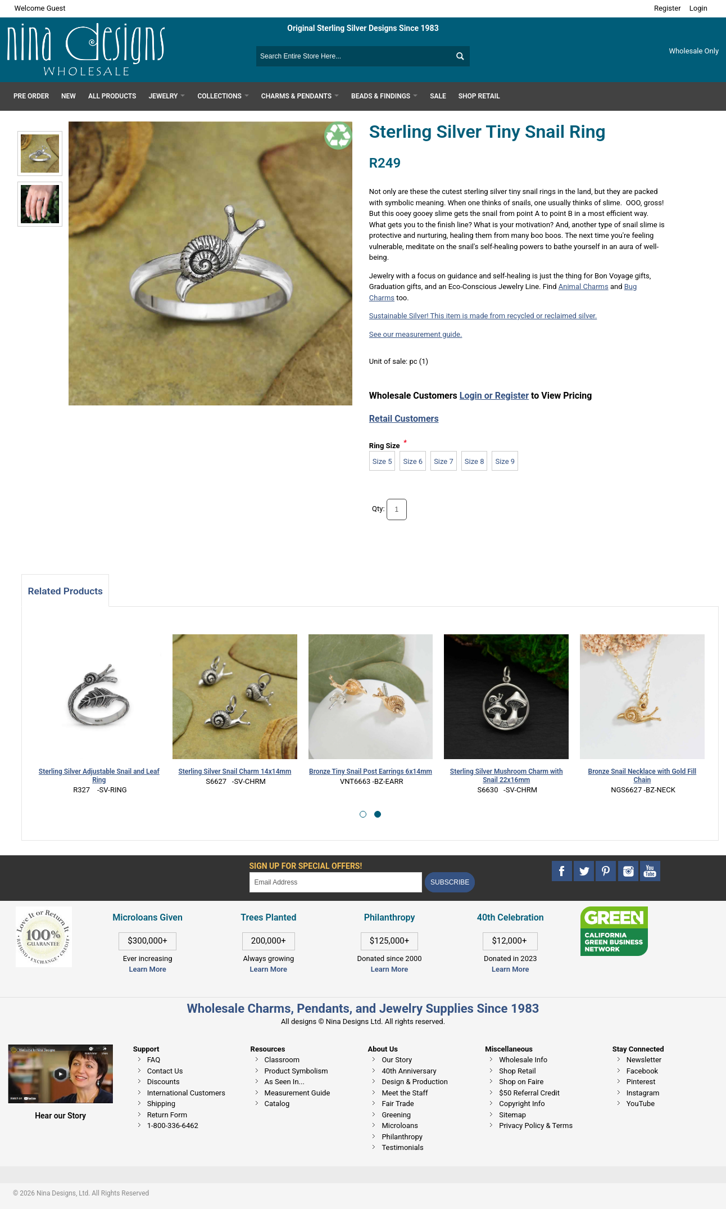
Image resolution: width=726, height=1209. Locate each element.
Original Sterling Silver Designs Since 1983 (362, 28)
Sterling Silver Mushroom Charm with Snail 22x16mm (506, 776)
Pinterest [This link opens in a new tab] (641, 1081)
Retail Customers (404, 418)
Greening (396, 1115)
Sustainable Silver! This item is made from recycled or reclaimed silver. (483, 316)
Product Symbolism (296, 1071)
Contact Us (165, 1071)
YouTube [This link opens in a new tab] (641, 1103)
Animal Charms (584, 286)
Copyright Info (521, 1103)
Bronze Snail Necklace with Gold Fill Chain (642, 776)
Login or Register (494, 395)
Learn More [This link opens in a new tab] (268, 969)
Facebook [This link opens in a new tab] (642, 1071)
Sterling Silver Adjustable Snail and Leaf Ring (99, 776)
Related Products (65, 591)
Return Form (167, 1115)
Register (667, 8)
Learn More (147, 969)
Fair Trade (398, 1103)
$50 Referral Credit (529, 1093)
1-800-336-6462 (172, 1125)
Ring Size (384, 445)
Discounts (163, 1081)
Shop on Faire (521, 1081)
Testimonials (402, 1147)
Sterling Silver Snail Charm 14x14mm (234, 771)
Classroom (282, 1059)
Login (698, 8)
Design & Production (415, 1081)
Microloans (400, 1125)
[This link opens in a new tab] (614, 912)
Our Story (397, 1059)
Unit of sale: (389, 361)
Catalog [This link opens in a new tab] (277, 1103)
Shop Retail (517, 1071)
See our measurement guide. (415, 334)
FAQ (153, 1059)
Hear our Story (60, 1115)
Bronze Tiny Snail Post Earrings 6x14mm (370, 771)
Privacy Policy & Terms (536, 1125)
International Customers (186, 1093)
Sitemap (512, 1115)
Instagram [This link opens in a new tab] (643, 1093)
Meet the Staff (405, 1093)
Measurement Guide (297, 1093)
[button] (363, 814)
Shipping (161, 1103)
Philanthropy (402, 1137)
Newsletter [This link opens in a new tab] (644, 1059)
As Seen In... (285, 1081)
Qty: (378, 508)
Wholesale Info (523, 1059)
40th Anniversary (409, 1071)
